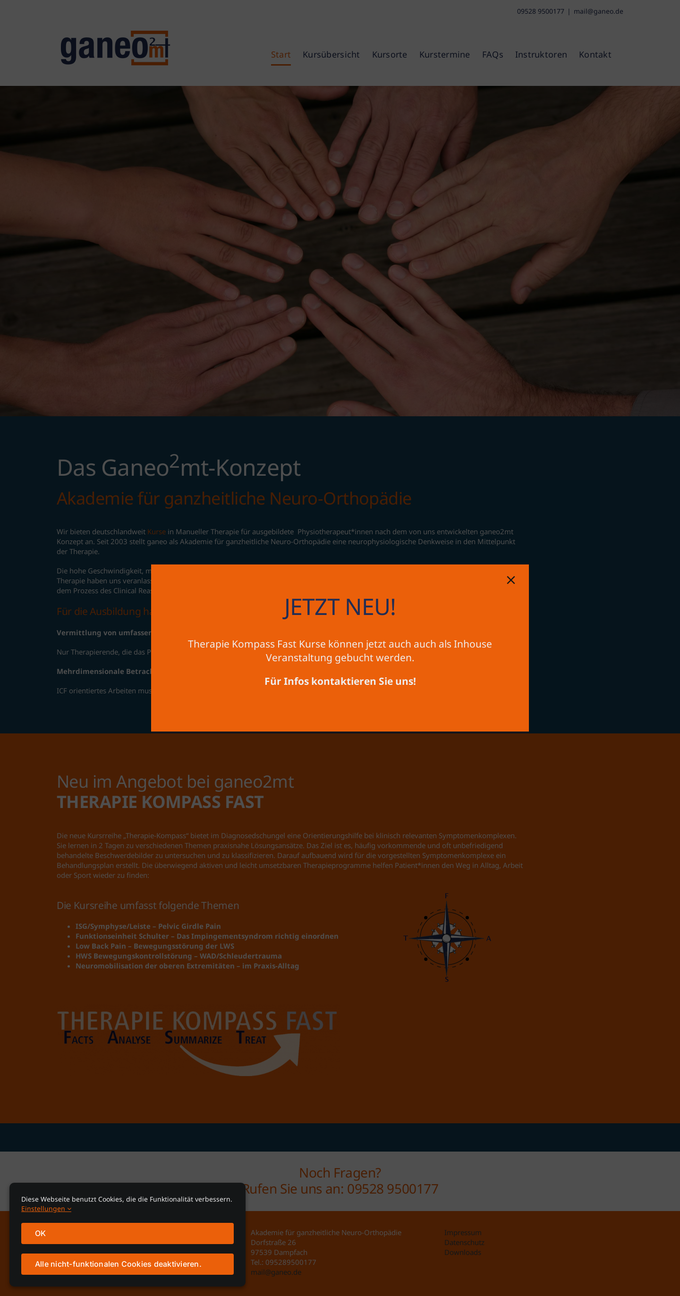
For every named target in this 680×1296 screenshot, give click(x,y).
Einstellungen (46, 1208)
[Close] (510, 580)
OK (40, 1233)
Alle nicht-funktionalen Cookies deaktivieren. (118, 1264)
